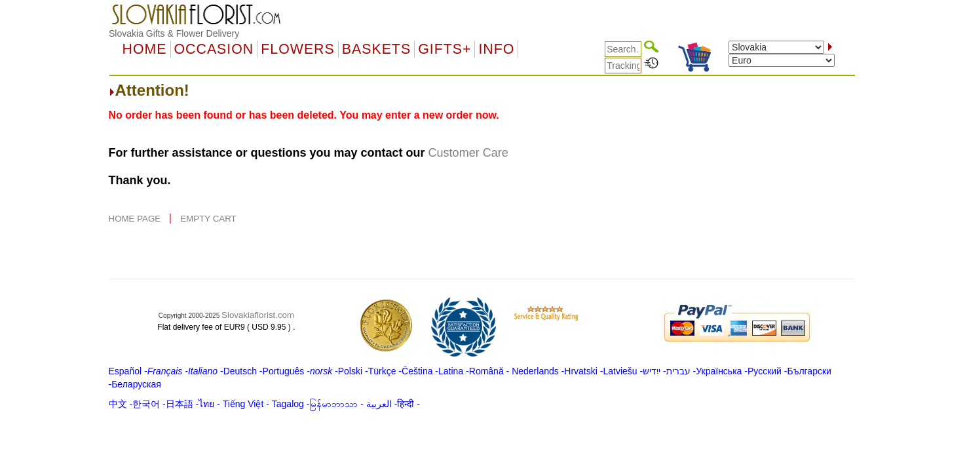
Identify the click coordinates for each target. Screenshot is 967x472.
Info (496, 49)
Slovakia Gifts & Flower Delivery (174, 33)
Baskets (376, 49)
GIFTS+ (444, 49)
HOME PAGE (136, 219)
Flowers (297, 49)
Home (145, 49)
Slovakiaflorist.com (257, 315)
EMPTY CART (208, 219)
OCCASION (214, 49)
